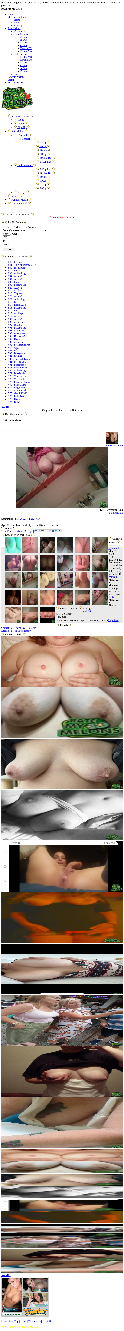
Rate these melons (14, 414)
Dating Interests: (11, 230)
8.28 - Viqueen (15, 293)
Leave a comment (69, 608)
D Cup (23, 42)
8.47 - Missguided (17, 262)
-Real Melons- (21, 34)
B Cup (23, 39)
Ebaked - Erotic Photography (16, 630)
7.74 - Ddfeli (14, 402)
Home (11, 14)
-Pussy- (18, 74)
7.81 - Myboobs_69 (18, 367)
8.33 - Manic (14, 282)
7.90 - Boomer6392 (17, 336)
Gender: (7, 227)
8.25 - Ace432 (15, 296)
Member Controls (17, 17)
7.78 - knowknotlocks (19, 382)
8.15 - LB (12, 310)
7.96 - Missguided (17, 327)
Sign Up (18, 25)
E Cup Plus (26, 51)
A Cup (23, 37)
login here (113, 620)
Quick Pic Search (13, 222)
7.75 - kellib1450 (16, 396)
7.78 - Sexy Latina (17, 384)
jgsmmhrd (114, 548)
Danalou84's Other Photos (18, 535)
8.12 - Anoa (14, 316)
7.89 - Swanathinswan (19, 344)
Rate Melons (14, 28)
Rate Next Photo (114, 445)
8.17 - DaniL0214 (17, 304)
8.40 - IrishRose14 (17, 267)
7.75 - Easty (14, 399)
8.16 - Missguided (17, 307)
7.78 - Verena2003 (17, 379)
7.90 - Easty (14, 339)
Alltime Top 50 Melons (16, 256)
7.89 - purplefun (16, 342)
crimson (113, 576)
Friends (64, 625)
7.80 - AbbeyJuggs (17, 370)
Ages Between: (10, 233)
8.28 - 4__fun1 (15, 290)
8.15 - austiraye (15, 313)
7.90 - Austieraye (16, 333)
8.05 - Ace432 (15, 319)
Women (30, 227)
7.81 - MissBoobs (17, 362)
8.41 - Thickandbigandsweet (22, 264)
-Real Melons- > (21, 519)
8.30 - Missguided (17, 284)
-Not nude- (19, 31)
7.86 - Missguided (17, 353)
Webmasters (34, 1321)
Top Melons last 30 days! (17, 214)
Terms (23, 1321)
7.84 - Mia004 (15, 356)
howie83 (86, 611)
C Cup (23, 45)
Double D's (26, 48)
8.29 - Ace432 (15, 287)
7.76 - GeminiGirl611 (19, 390)
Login (17, 22)
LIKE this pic (116, 512)
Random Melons (16, 77)
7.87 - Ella (13, 350)
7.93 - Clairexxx (16, 330)
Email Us (47, 1321)
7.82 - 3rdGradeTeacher (20, 359)
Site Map (14, 1321)
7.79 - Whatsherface (18, 376)
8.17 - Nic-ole (15, 302)
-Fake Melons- (21, 54)
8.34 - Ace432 (15, 276)
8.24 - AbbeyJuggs (17, 299)
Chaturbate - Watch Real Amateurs (18, 628)
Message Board (15, 82)
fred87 (112, 596)
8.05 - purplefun (16, 322)
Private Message (24, 531)
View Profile (7, 531)
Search (11, 79)
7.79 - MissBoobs (17, 373)
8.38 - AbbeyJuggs (17, 273)
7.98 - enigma (15, 324)
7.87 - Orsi (13, 347)
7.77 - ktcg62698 (16, 387)
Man (16, 227)
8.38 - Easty (14, 270)
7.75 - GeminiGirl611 (19, 393)
